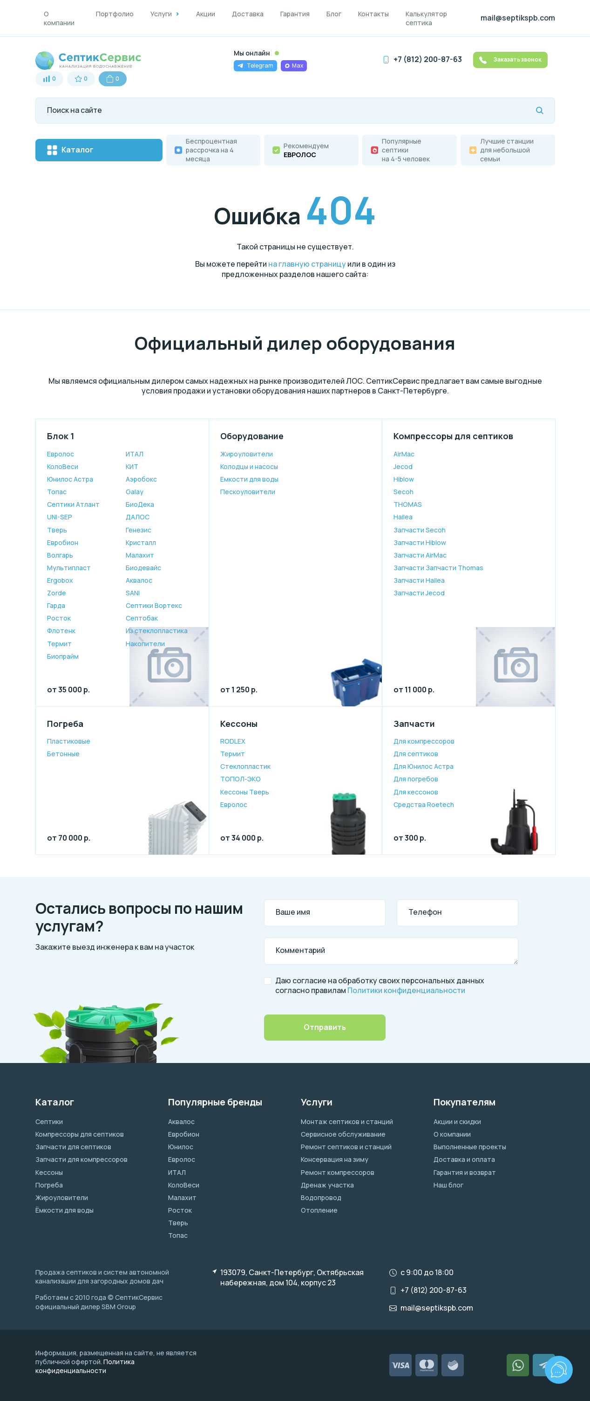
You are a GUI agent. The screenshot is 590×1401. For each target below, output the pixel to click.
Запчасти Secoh (419, 529)
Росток (59, 618)
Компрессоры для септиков (453, 436)
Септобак (142, 618)
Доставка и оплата (464, 1159)
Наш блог (448, 1184)
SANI (133, 592)
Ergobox (60, 580)
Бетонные (63, 753)
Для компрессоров (423, 741)
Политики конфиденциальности (406, 990)
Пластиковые (68, 741)
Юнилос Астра (70, 479)
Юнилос (180, 1146)
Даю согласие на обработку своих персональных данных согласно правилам (379, 986)
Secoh (403, 491)
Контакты (373, 13)
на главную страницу (307, 264)
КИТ (132, 466)
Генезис (138, 529)
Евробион (62, 542)
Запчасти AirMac (420, 555)
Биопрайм (63, 656)
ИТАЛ (134, 453)
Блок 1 (60, 436)
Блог (333, 13)
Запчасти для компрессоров (81, 1159)
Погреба (65, 723)
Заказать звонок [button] (510, 59)
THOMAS (407, 504)
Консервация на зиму (334, 1159)
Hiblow (403, 479)
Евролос (60, 453)
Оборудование (252, 436)
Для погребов (415, 778)
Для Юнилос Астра (423, 766)
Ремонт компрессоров (337, 1172)
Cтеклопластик (245, 766)
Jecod (403, 466)
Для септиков (415, 753)
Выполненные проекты (470, 1146)
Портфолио (115, 13)
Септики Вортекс (154, 605)
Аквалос (139, 580)
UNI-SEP (59, 516)
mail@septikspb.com (518, 18)
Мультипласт (69, 567)
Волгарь (60, 555)
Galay (134, 491)
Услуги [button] (161, 13)
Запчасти (414, 723)
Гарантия (295, 13)
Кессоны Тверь (244, 791)
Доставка (248, 13)
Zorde (56, 592)
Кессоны (239, 723)
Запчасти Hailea (419, 580)
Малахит (140, 555)
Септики (49, 1121)
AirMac (403, 453)
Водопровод (321, 1197)
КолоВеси (62, 466)
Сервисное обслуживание (343, 1134)
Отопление (319, 1210)
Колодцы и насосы (249, 466)
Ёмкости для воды (64, 1210)
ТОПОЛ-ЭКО (240, 778)
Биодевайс (143, 567)
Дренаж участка (327, 1184)
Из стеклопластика (157, 630)
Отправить (325, 1027)
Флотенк (61, 630)
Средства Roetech (423, 804)
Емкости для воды (249, 479)
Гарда (56, 605)
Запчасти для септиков (73, 1146)
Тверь (57, 529)
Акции (205, 13)
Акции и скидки (457, 1121)
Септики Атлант (73, 504)
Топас (57, 491)
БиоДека (140, 504)
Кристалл (141, 542)
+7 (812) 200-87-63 (427, 59)
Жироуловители (246, 453)
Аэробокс (141, 479)
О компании (59, 18)
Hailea (403, 516)
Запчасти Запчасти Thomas (438, 567)
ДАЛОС (137, 516)
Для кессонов (415, 791)
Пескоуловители (247, 491)
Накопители (145, 643)
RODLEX (232, 741)
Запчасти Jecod (419, 592)
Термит (59, 643)
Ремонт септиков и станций (346, 1146)
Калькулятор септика (426, 18)
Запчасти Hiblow (419, 542)
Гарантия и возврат (465, 1172)
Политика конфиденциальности (85, 1366)
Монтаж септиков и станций (347, 1121)
